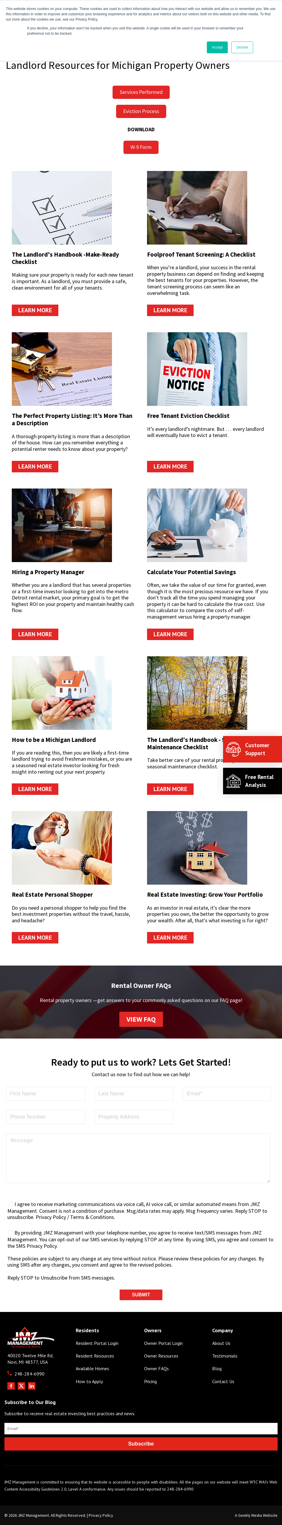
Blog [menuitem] (217, 1368)
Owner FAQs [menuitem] (156, 1368)
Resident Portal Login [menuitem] (97, 1343)
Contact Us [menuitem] (223, 1381)
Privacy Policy (101, 1515)
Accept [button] (217, 47)
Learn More (35, 310)
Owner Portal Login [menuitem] (163, 1343)
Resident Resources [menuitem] (95, 1356)
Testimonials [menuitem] (225, 1356)
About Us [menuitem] (221, 1343)
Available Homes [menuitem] (92, 1368)
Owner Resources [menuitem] (161, 1356)
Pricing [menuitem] (150, 1381)
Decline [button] (242, 47)
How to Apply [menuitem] (89, 1381)
